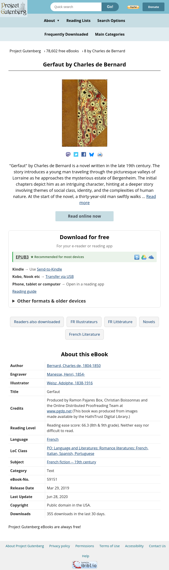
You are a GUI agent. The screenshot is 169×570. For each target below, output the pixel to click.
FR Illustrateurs (83, 321)
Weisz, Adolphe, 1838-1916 (70, 382)
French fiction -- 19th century (71, 461)
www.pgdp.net (59, 411)
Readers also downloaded (37, 321)
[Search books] (75, 7)
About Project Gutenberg (25, 546)
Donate (153, 7)
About (52, 20)
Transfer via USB (60, 276)
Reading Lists (78, 20)
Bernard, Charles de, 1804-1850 (74, 365)
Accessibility (134, 546)
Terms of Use (109, 546)
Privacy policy (59, 546)
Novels (149, 321)
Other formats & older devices (51, 301)
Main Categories (110, 34)
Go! (110, 7)
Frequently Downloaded (66, 34)
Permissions (84, 546)
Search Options (111, 20)
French (53, 439)
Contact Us (157, 546)
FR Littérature (120, 321)
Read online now (84, 216)
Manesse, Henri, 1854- (66, 374)
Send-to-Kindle (49, 269)
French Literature (84, 334)
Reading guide (24, 291)
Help (85, 556)
